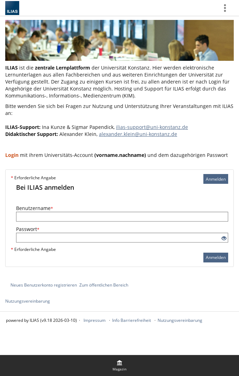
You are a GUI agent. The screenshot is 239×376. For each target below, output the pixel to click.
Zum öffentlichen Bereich (103, 285)
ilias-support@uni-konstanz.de (152, 127)
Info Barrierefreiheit (131, 320)
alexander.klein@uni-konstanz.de (138, 134)
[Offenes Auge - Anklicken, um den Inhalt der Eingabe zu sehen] (224, 238)
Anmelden (216, 179)
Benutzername (34, 208)
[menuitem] (119, 365)
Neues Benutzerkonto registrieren (43, 285)
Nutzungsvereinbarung (27, 301)
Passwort (27, 229)
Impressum (95, 320)
